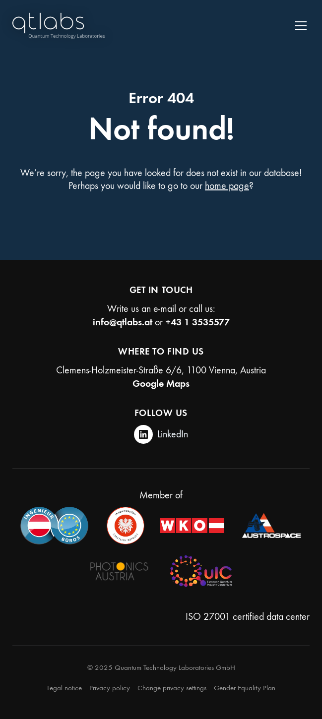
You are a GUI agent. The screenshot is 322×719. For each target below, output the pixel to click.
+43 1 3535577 (197, 322)
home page (227, 185)
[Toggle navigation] (301, 25)
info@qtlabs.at (122, 322)
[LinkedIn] (161, 434)
